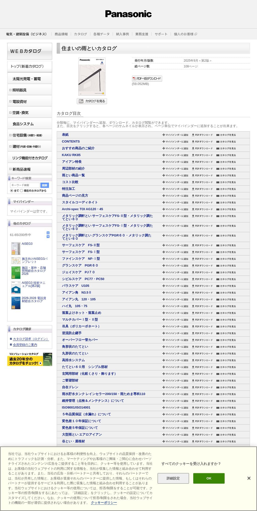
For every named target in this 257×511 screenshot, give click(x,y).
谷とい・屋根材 (73, 441)
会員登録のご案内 (25, 344)
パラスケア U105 (75, 286)
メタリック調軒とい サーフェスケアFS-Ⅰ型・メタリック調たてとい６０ (107, 227)
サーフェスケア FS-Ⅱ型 (81, 245)
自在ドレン (70, 387)
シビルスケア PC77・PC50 (83, 279)
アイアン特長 (72, 162)
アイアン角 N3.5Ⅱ (77, 292)
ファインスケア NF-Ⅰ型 (81, 259)
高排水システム (73, 360)
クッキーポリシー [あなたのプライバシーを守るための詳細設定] (104, 502)
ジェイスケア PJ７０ (78, 272)
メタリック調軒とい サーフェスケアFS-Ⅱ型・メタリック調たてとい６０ (107, 217)
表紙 (65, 135)
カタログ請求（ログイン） (31, 339)
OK (209, 478)
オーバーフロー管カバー (80, 340)
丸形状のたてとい (75, 353)
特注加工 (68, 189)
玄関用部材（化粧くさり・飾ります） (89, 373)
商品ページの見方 (75, 195)
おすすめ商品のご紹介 (78, 148)
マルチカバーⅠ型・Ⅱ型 (80, 319)
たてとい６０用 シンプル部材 (85, 367)
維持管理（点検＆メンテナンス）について (93, 401)
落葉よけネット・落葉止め (81, 313)
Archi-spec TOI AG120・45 (82, 209)
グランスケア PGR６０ (80, 265)
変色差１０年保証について (81, 421)
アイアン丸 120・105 (79, 299)
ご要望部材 (70, 380)
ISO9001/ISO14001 (76, 407)
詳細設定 (173, 478)
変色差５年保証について (80, 428)
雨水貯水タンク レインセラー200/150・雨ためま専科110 (103, 394)
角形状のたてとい (75, 346)
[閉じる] (248, 478)
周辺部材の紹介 (73, 168)
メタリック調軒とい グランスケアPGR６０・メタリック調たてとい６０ (107, 236)
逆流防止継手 (72, 333)
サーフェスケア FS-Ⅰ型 (81, 252)
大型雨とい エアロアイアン (82, 434)
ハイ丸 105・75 (74, 306)
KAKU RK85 (71, 155)
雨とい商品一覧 (73, 175)
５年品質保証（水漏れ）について (86, 414)
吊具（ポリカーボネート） (81, 326)
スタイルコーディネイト (80, 202)
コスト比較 (70, 182)
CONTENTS (71, 141)
